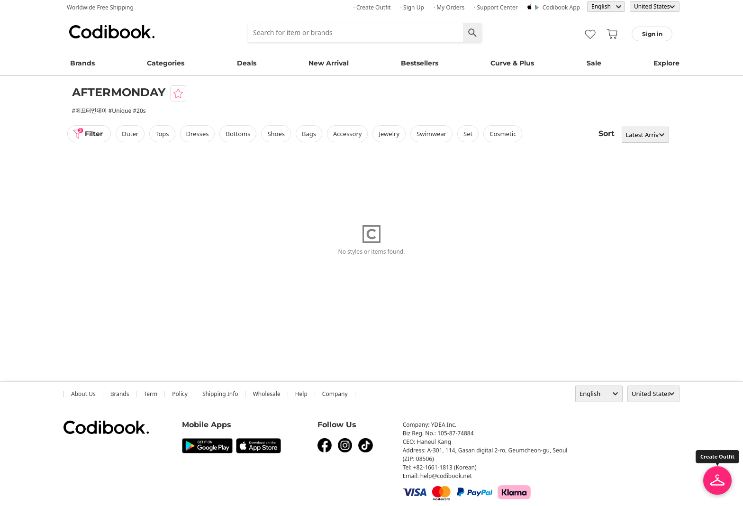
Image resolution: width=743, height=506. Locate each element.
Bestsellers (419, 63)
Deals (246, 63)
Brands (82, 63)
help (301, 394)
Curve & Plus (512, 63)
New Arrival (328, 63)
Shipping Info (220, 394)
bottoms (238, 133)
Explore (666, 63)
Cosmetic (502, 133)
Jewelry (389, 133)
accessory (347, 133)
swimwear (431, 133)
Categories (165, 63)
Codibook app (561, 7)
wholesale (267, 394)
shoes (276, 133)
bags (309, 133)
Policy (180, 394)
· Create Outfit (372, 7)
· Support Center (496, 7)
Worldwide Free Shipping (100, 7)
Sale (594, 63)
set (467, 133)
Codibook (111, 32)
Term (151, 394)
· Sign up (412, 7)
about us (83, 394)
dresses (197, 133)
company (335, 394)
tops (162, 133)
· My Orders (449, 7)
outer (130, 133)
